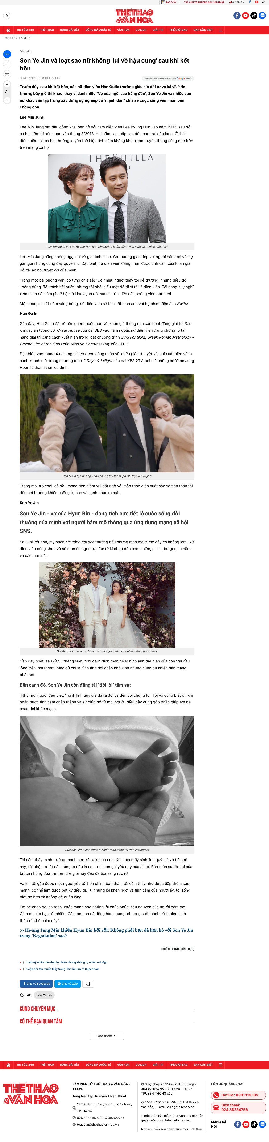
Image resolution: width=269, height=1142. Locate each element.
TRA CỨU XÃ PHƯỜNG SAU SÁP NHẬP (204, 2)
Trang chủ (10, 38)
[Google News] (168, 80)
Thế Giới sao (181, 30)
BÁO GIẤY (171, 2)
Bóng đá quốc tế (100, 30)
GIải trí (160, 30)
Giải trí (25, 38)
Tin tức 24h (25, 30)
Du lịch (143, 30)
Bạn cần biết (206, 30)
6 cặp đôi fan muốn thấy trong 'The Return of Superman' (62, 969)
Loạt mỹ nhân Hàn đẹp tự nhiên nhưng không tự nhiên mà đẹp (66, 962)
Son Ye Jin (44, 995)
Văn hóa (125, 30)
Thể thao (48, 30)
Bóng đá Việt (71, 30)
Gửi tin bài (237, 2)
